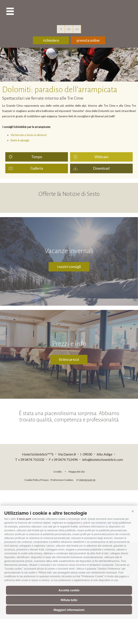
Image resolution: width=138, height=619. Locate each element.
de (69, 29)
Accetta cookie (69, 590)
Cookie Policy (32, 479)
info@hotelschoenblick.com (102, 459)
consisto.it (107, 479)
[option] (69, 65)
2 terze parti (24, 518)
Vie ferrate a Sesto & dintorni (28, 135)
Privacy (44, 479)
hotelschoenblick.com (69, 11)
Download (101, 168)
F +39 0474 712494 (63, 459)
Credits (58, 471)
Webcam (101, 157)
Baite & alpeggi (20, 140)
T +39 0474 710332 (29, 459)
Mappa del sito (77, 471)
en (77, 29)
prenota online (88, 40)
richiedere (51, 40)
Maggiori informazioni (69, 610)
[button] (133, 511)
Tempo (36, 157)
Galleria (36, 168)
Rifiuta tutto (69, 600)
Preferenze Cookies (62, 479)
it (61, 29)
